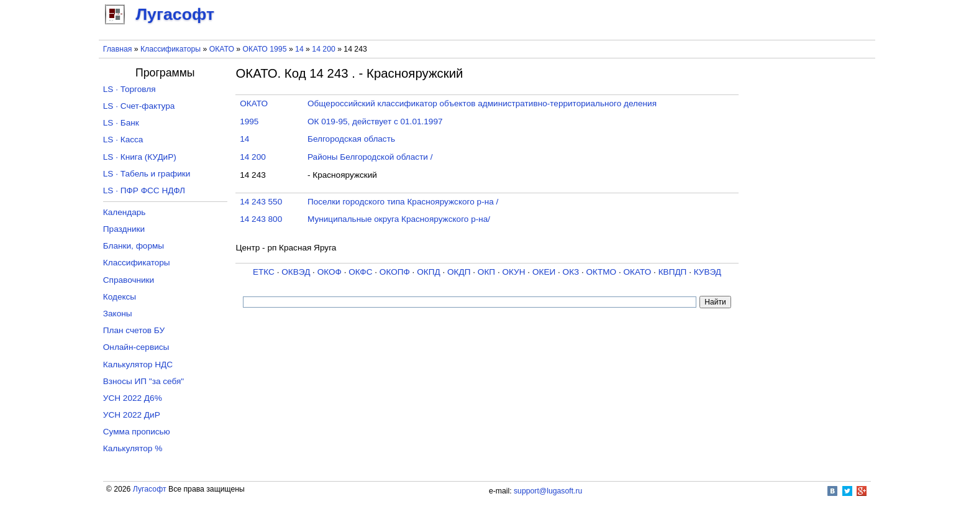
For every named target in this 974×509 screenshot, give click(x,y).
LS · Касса (123, 139)
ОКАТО (221, 49)
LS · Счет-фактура (139, 106)
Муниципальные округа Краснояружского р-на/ (398, 219)
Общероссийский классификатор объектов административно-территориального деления (482, 103)
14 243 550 (261, 201)
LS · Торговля (129, 89)
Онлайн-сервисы (136, 347)
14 (300, 49)
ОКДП (458, 272)
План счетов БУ (134, 330)
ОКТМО (601, 272)
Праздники (124, 229)
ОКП (486, 272)
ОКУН (513, 272)
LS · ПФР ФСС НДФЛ (144, 190)
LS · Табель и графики (147, 173)
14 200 (324, 49)
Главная (117, 49)
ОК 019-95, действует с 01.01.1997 (375, 121)
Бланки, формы (133, 245)
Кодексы (119, 296)
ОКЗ (571, 272)
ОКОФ (329, 272)
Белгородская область (351, 139)
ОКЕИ (543, 272)
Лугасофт (149, 489)
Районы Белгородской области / (370, 157)
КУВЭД (707, 272)
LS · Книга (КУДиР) (139, 157)
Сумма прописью (136, 431)
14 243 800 (261, 219)
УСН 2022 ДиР (131, 415)
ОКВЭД (295, 272)
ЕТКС (264, 272)
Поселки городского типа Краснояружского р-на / (402, 201)
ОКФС (360, 272)
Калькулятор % (132, 448)
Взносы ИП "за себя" (143, 381)
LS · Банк (121, 122)
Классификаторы (170, 49)
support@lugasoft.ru (548, 491)
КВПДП (672, 272)
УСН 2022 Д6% (132, 398)
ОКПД (428, 272)
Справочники (128, 280)
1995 (249, 121)
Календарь (124, 212)
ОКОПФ (395, 272)
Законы (117, 313)
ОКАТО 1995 (265, 49)
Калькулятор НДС (138, 364)
